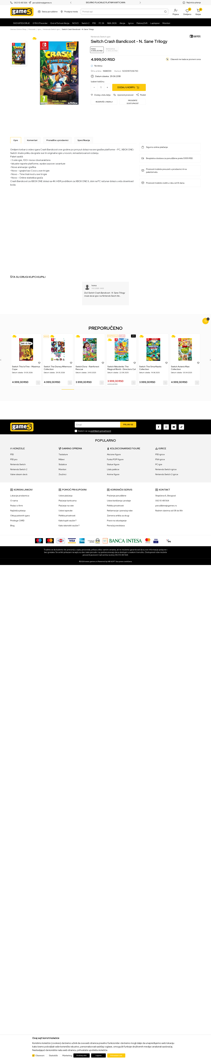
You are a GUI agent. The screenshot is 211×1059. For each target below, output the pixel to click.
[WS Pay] (94, 540)
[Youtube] (173, 427)
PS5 (12, 454)
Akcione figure (114, 454)
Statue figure (113, 464)
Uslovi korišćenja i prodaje (119, 500)
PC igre (158, 464)
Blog (12, 525)
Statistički (53, 1055)
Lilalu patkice (113, 469)
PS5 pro (13, 459)
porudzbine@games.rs (42, 2)
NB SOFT (111, 561)
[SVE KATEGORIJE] (20, 23)
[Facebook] (158, 427)
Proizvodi (31, 29)
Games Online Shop (18, 29)
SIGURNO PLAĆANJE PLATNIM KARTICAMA (105, 2)
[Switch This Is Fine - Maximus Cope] (26, 349)
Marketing (67, 1055)
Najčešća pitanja (194, 2)
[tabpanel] (26, 360)
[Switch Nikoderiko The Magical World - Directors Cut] (122, 349)
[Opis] (15, 140)
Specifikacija (84, 140)
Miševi (61, 459)
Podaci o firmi (16, 505)
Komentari (32, 140)
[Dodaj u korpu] (129, 87)
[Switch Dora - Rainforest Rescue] (90, 349)
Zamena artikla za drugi (118, 515)
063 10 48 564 (20, 2)
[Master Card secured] (147, 540)
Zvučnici (62, 474)
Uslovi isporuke (66, 510)
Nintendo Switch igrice (166, 469)
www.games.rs (91, 561)
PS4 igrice (160, 459)
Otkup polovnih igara (20, 515)
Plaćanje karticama (67, 500)
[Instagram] (166, 427)
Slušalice (63, 464)
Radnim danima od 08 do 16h (169, 510)
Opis (15, 140)
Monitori (62, 469)
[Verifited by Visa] (155, 540)
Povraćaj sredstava (116, 525)
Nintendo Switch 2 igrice (166, 474)
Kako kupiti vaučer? (67, 520)
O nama (14, 500)
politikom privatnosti (101, 431)
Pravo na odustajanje (117, 520)
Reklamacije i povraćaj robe (120, 510)
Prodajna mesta (71, 11)
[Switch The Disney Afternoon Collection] (58, 349)
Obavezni (39, 1055)
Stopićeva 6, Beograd (165, 495)
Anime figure (113, 474)
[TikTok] (181, 427)
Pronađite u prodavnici (57, 140)
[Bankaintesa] (122, 540)
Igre (39, 29)
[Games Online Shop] (22, 11)
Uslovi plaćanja (65, 495)
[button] (176, 12)
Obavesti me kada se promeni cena (185, 59)
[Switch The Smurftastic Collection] (153, 349)
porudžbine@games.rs (166, 505)
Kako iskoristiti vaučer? (69, 525)
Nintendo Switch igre (51, 29)
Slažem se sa (94, 431)
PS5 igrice (160, 454)
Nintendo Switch (18, 464)
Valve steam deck (18, 474)
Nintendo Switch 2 (18, 469)
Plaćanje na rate (66, 505)
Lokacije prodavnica (19, 495)
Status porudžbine (50, 11)
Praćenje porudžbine (116, 495)
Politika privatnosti (67, 515)
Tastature (63, 454)
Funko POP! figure (115, 459)
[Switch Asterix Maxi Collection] (185, 349)
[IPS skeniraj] (168, 540)
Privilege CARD (17, 520)
